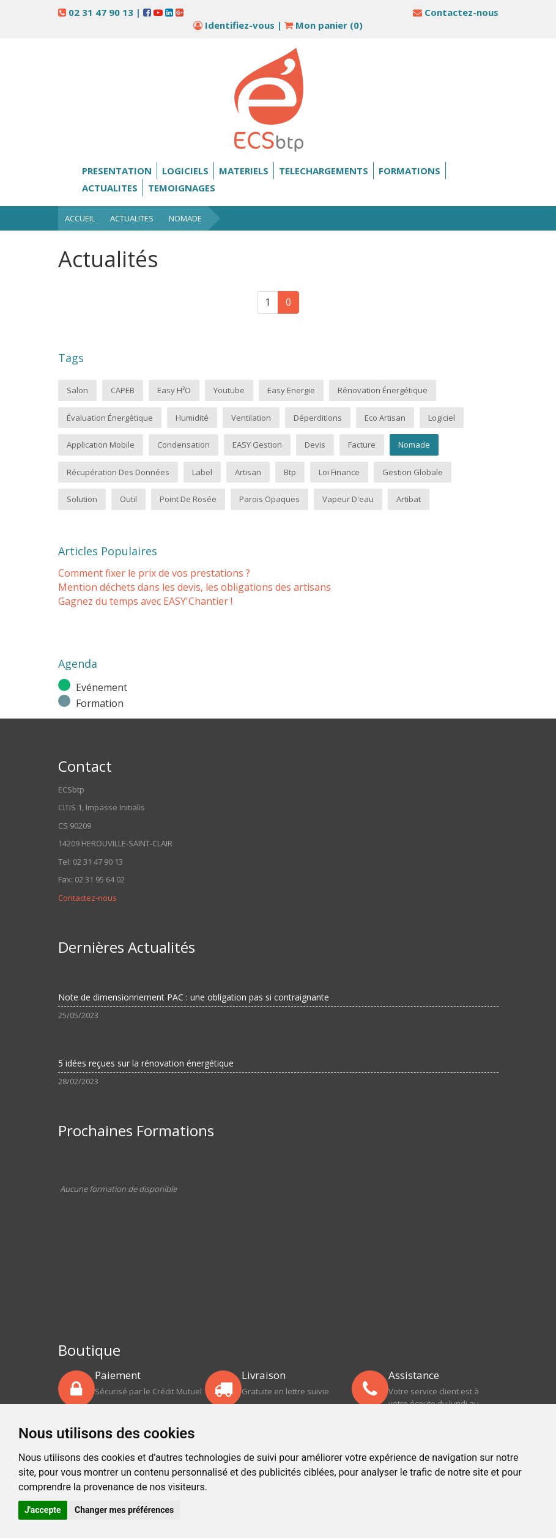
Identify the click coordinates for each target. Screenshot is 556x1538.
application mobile (101, 444)
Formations (409, 171)
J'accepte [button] (42, 1510)
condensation (183, 444)
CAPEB (123, 390)
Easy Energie (291, 390)
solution (82, 499)
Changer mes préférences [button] (124, 1510)
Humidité (192, 417)
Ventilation (251, 417)
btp (290, 472)
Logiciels (185, 171)
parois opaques (269, 499)
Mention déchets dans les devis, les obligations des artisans (194, 587)
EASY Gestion (257, 444)
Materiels (244, 171)
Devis (315, 444)
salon (77, 390)
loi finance (339, 472)
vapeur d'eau (348, 499)
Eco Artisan (385, 417)
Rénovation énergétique (383, 390)
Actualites (110, 188)
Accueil (80, 218)
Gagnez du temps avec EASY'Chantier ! (145, 601)
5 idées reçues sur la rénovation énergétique (146, 1063)
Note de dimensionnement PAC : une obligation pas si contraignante (193, 997)
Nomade (185, 218)
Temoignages (181, 188)
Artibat (408, 499)
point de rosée (188, 499)
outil (128, 499)
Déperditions (318, 417)
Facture (362, 444)
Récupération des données (118, 472)
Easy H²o (174, 390)
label (202, 472)
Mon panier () (323, 25)
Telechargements (323, 171)
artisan (248, 472)
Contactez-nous (461, 12)
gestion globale (412, 472)
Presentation (117, 171)
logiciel (441, 417)
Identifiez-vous (240, 25)
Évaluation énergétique (110, 417)
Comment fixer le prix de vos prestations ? (154, 573)
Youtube (229, 390)
